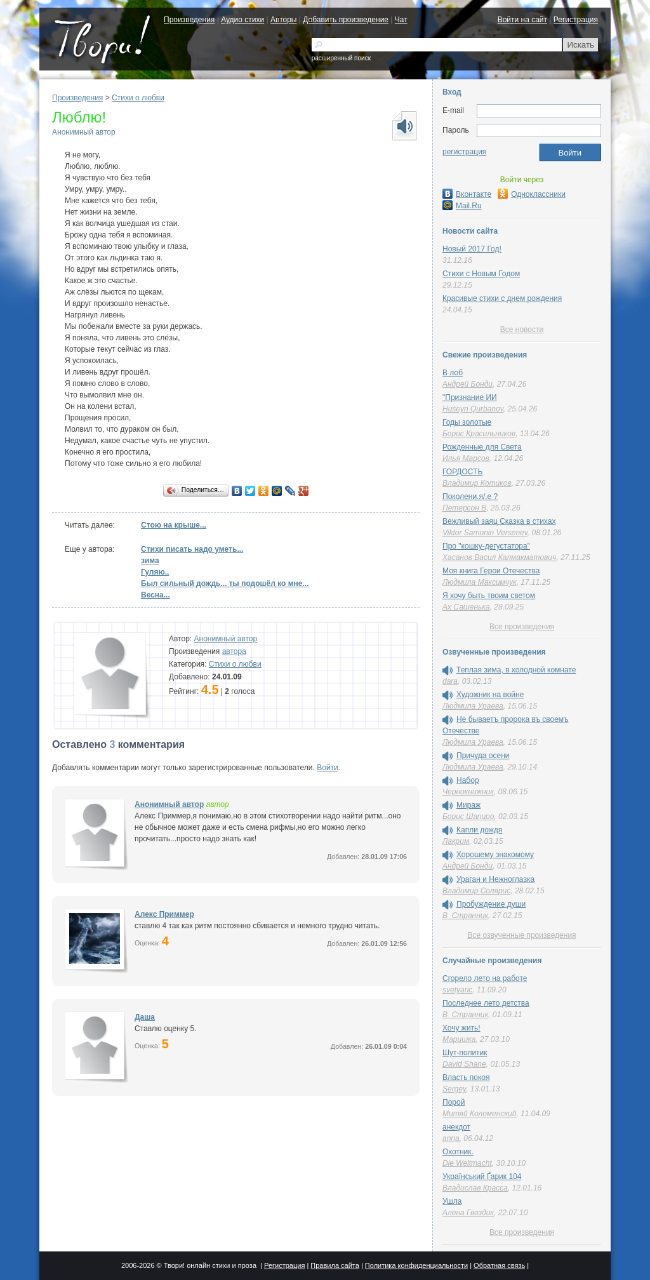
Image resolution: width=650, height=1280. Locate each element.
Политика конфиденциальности (416, 1265)
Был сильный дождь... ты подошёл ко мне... (225, 583)
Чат (401, 19)
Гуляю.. (155, 572)
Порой (453, 1102)
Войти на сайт (522, 19)
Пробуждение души (491, 904)
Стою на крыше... (173, 525)
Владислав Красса (475, 1187)
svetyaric (457, 989)
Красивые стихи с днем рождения (502, 298)
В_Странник (465, 915)
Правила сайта (334, 1265)
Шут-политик (465, 1052)
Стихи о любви (138, 97)
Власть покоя (466, 1077)
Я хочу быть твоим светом (488, 595)
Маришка (458, 1039)
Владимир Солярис (476, 890)
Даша (145, 1017)
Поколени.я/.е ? (470, 496)
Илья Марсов (465, 458)
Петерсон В (464, 507)
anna (451, 1138)
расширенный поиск (341, 58)
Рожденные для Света (482, 447)
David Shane (464, 1064)
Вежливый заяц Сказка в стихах (498, 521)
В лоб (452, 372)
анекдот (456, 1127)
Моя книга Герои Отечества (491, 570)
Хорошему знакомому (495, 854)
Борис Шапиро (468, 816)
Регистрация (576, 19)
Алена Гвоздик (468, 1212)
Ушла (451, 1201)
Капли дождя (479, 829)
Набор (467, 780)
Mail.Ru (462, 205)
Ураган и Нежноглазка (495, 879)
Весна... (155, 594)
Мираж (468, 805)
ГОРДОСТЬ (462, 471)
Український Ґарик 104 (481, 1176)
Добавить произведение (345, 19)
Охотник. (458, 1151)
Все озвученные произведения (521, 935)
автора (234, 651)
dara (450, 681)
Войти (327, 767)
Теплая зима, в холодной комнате (516, 669)
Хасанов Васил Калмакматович (499, 557)
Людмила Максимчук (479, 582)
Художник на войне (490, 694)
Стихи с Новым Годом (481, 273)
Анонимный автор (84, 132)
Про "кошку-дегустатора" (486, 546)
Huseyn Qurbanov (472, 408)
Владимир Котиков (477, 483)
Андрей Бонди (467, 384)
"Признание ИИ (469, 397)
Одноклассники (532, 194)
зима (150, 560)
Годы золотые (466, 422)
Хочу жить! (461, 1027)
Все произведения (521, 626)
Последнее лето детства (485, 1003)
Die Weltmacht (467, 1163)
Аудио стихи (242, 19)
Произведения (189, 19)
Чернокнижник (468, 791)
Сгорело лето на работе (484, 978)
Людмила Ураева (472, 706)
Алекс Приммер (164, 914)
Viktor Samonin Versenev (484, 532)
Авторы (283, 19)
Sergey (454, 1088)
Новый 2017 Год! (471, 248)
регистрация (464, 151)
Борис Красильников (478, 433)
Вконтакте (466, 194)
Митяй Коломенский (479, 1113)
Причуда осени (483, 755)
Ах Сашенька (466, 607)
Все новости (521, 329)
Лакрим (455, 841)
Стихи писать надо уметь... (192, 549)
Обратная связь (499, 1265)
